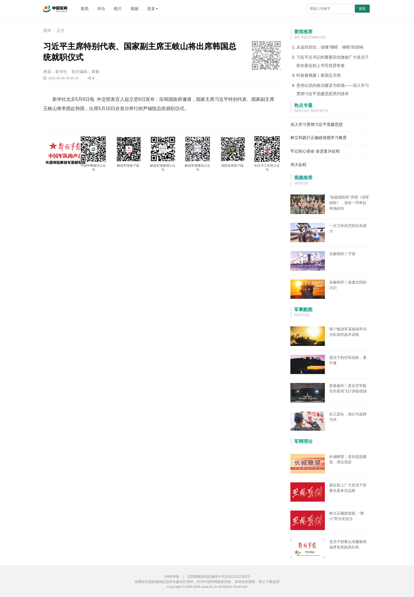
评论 (101, 8)
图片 (118, 8)
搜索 (362, 9)
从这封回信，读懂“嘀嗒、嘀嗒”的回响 (329, 47)
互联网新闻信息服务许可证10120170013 (218, 577)
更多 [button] (152, 8)
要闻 (84, 8)
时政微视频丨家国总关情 (318, 75)
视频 (135, 8)
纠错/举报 (171, 577)
